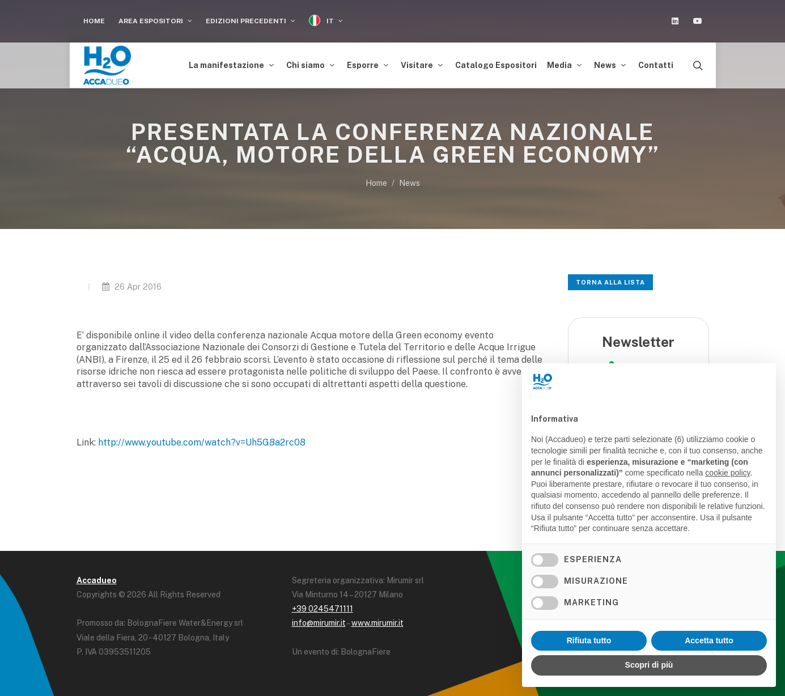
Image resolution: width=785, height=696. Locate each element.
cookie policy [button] (727, 472)
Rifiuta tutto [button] (589, 640)
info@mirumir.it (319, 622)
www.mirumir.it (377, 622)
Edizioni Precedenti (250, 21)
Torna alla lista (610, 282)
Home (94, 21)
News (409, 183)
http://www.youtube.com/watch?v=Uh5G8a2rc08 (201, 442)
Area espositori (155, 21)
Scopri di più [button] (649, 664)
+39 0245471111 (322, 608)
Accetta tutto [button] (709, 640)
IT (326, 21)
